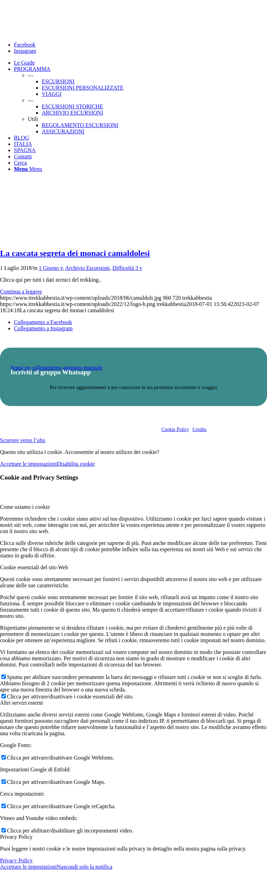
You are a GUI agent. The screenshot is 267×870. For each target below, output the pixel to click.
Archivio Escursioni (87, 268)
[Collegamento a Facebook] (24, 45)
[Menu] (28, 169)
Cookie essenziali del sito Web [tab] (34, 567)
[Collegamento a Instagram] (25, 51)
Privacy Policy (16, 860)
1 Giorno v (51, 268)
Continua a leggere (21, 292)
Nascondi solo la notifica (84, 867)
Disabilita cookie (76, 464)
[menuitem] (140, 63)
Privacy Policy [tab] (16, 837)
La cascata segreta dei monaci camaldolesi (75, 253)
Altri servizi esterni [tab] (21, 703)
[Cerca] (20, 163)
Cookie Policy (175, 429)
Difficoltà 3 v (127, 268)
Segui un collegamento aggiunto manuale (56, 368)
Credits (200, 429)
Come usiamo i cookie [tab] (25, 507)
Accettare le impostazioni (28, 464)
